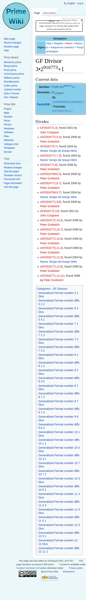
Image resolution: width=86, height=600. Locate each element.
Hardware (9, 128)
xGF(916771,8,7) (50, 183)
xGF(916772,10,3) (51, 220)
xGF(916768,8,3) (50, 174)
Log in (80, 3)
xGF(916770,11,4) (51, 247)
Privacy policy (76, 568)
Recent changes (12, 42)
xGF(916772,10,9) (51, 238)
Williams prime (11, 77)
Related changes (13, 167)
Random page (11, 46)
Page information (13, 183)
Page (37, 12)
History (79, 43)
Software (8, 132)
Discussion (49, 12)
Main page (9, 38)
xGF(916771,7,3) (50, 155)
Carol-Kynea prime (14, 73)
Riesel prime (10, 66)
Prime (7, 120)
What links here (12, 163)
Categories (43, 288)
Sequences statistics (62, 47)
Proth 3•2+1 (63, 86)
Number (8, 116)
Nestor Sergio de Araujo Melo (58, 150)
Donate (8, 152)
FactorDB (43, 104)
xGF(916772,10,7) (51, 229)
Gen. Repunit (11, 97)
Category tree (11, 144)
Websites (9, 140)
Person (7, 124)
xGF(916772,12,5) (51, 266)
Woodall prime (11, 81)
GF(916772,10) (49, 211)
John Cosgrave (49, 132)
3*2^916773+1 (61, 111)
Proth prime (10, 70)
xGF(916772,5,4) (50, 137)
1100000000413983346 (67, 102)
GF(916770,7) (48, 146)
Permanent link (12, 179)
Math (6, 113)
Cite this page (11, 187)
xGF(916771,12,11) (52, 275)
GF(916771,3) (48, 127)
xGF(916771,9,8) (50, 201)
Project (7, 109)
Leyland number (12, 89)
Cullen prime (10, 85)
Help (48, 43)
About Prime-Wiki (49, 571)
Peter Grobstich (49, 141)
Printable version (13, 175)
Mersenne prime (12, 62)
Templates (9, 148)
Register (58, 43)
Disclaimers (69, 571)
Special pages (11, 171)
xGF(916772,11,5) (51, 257)
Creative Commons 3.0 (27, 568)
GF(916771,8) (48, 164)
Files (6, 136)
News (69, 43)
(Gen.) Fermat (11, 93)
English (71, 3)
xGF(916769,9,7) (50, 192)
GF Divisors (60, 288)
